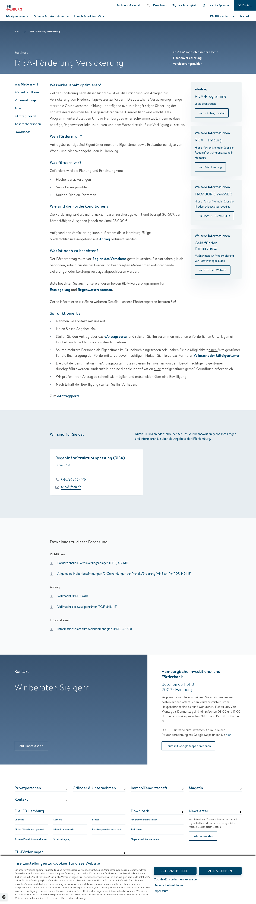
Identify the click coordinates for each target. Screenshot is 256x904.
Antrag (104, 239)
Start (17, 31)
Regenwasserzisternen (95, 289)
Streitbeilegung (61, 839)
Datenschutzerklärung (169, 885)
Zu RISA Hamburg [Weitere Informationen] (211, 167)
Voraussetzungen (26, 100)
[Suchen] (148, 5)
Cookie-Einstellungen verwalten (176, 880)
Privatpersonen (28, 788)
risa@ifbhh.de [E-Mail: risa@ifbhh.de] (71, 487)
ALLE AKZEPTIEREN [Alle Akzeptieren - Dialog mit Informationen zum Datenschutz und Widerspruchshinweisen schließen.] (175, 870)
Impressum (161, 891)
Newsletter (198, 811)
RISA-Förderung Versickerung (45, 31)
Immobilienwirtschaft (149, 788)
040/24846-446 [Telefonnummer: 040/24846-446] (73, 479)
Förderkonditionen (28, 92)
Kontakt (21, 799)
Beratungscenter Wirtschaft (107, 829)
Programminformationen (144, 819)
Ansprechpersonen (28, 124)
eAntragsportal (25, 116)
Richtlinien (136, 829)
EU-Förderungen (29, 852)
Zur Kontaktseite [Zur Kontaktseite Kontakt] (32, 745)
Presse (95, 819)
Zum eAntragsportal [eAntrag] (212, 113)
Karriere (57, 819)
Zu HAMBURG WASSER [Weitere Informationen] (215, 216)
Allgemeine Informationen (145, 839)
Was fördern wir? (26, 84)
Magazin (196, 788)
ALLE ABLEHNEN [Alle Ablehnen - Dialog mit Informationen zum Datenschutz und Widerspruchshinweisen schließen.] (220, 870)
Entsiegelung (60, 289)
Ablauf (19, 108)
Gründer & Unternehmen (94, 788)
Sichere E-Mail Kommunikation (31, 839)
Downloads (22, 132)
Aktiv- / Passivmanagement (29, 829)
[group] (145, 473)
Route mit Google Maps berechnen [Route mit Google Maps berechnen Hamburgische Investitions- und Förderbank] (189, 746)
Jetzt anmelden (203, 836)
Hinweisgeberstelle (63, 829)
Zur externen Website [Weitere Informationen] (213, 270)
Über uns (19, 819)
